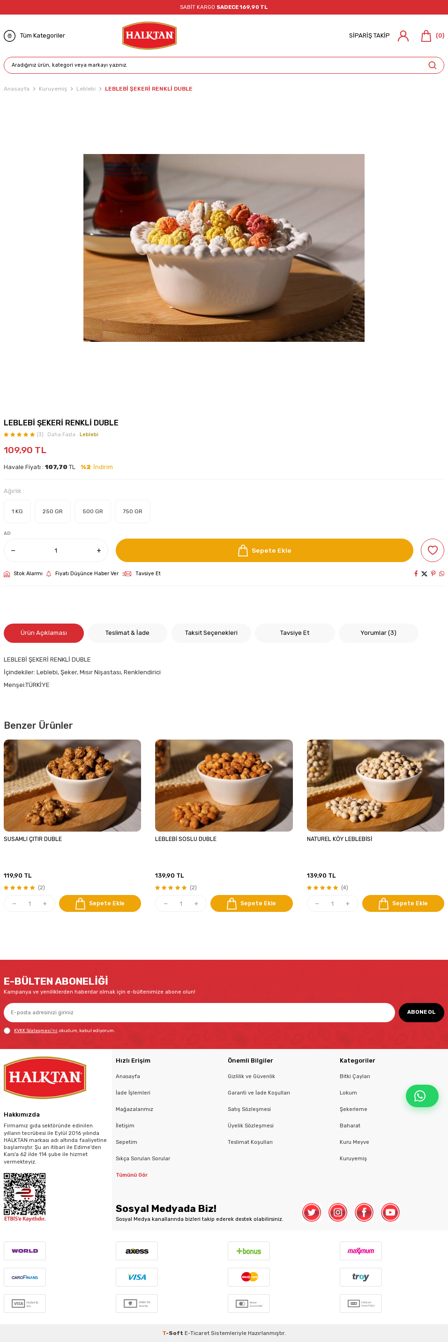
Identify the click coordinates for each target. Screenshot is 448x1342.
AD (7, 533)
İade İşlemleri (133, 1092)
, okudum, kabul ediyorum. (59, 1030)
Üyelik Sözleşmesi (251, 1125)
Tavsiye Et (141, 574)
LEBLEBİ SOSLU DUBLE (186, 839)
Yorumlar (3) (378, 632)
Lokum (348, 1092)
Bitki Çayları (355, 1076)
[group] (224, 248)
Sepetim (126, 1142)
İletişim (125, 1125)
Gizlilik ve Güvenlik (251, 1076)
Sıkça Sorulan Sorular (143, 1158)
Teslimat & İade (127, 632)
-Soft (173, 1333)
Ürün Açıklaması (44, 632)
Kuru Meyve (354, 1142)
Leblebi (86, 88)
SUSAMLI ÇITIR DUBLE (33, 839)
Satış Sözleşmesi (249, 1109)
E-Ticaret (197, 1333)
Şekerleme (353, 1109)
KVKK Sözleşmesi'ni (35, 1030)
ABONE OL (421, 1012)
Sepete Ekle (264, 550)
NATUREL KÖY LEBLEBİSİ (339, 839)
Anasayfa (17, 88)
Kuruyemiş (53, 88)
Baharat (350, 1125)
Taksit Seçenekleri (211, 632)
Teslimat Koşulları (250, 1142)
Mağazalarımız (134, 1109)
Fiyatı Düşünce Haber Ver (82, 574)
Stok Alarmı (23, 574)
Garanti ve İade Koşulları (259, 1092)
